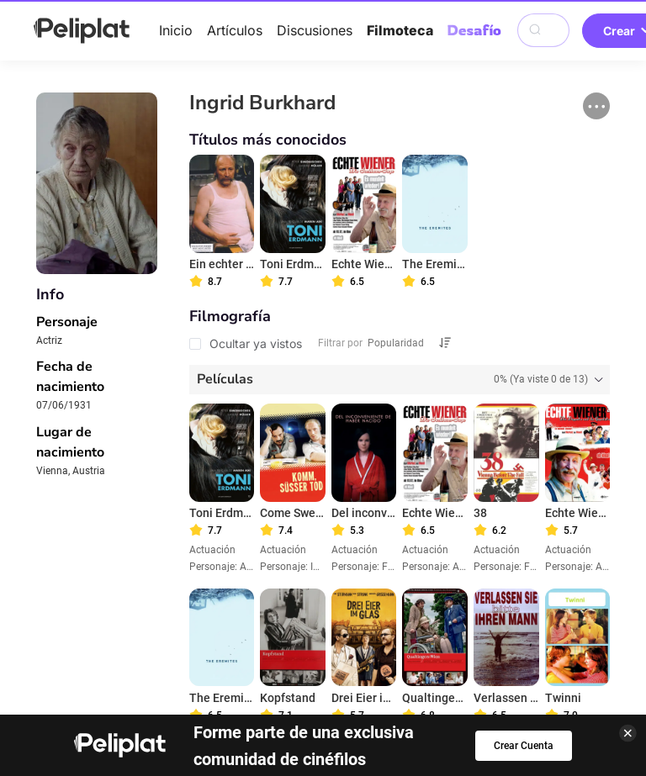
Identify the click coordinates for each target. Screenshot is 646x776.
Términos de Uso (360, 656)
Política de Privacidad (218, 656)
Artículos (234, 30)
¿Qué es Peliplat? (323, 679)
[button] (596, 105)
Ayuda (110, 656)
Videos (367, 633)
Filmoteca (400, 30)
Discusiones (314, 30)
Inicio (176, 30)
